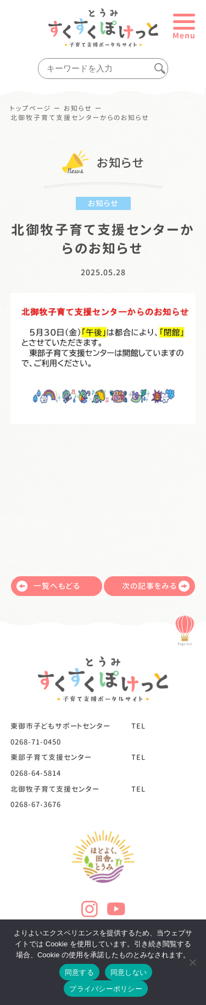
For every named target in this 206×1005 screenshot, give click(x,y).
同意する (79, 972)
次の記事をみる (156, 586)
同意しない (128, 972)
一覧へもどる (48, 586)
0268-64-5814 (35, 773)
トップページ (30, 108)
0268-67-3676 (35, 804)
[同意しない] (192, 962)
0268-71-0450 (35, 742)
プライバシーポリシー (105, 989)
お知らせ (78, 108)
